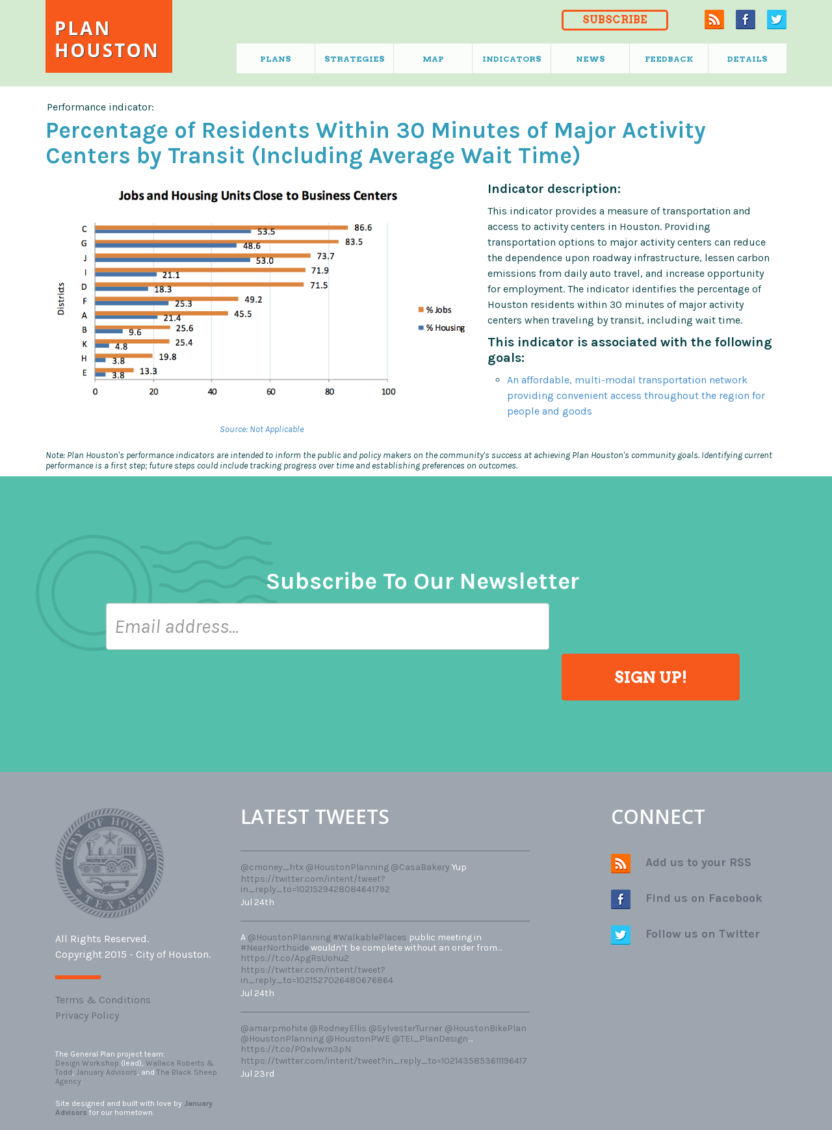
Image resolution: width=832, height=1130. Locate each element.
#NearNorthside (274, 947)
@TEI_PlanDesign (430, 1038)
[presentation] (205, 688)
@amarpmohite (273, 1028)
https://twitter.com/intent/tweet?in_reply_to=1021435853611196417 (383, 1060)
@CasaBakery (420, 867)
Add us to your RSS (681, 863)
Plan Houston (107, 39)
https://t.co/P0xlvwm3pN (295, 1049)
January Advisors (106, 1072)
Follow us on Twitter (685, 935)
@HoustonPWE (358, 1038)
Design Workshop (87, 1063)
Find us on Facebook (686, 899)
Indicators (511, 59)
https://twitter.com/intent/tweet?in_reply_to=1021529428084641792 (315, 884)
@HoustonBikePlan (485, 1028)
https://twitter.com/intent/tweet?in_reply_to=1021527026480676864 (316, 975)
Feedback (669, 59)
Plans (275, 59)
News (590, 59)
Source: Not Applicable (262, 429)
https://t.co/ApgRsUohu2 (294, 958)
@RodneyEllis (338, 1028)
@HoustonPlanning (347, 867)
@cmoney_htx (272, 867)
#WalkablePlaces (370, 937)
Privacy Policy (87, 1015)
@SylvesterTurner (406, 1028)
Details (747, 59)
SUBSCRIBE (614, 20)
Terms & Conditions (103, 1000)
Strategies (354, 59)
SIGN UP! (650, 677)
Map (433, 59)
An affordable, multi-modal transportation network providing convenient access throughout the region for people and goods (636, 395)
